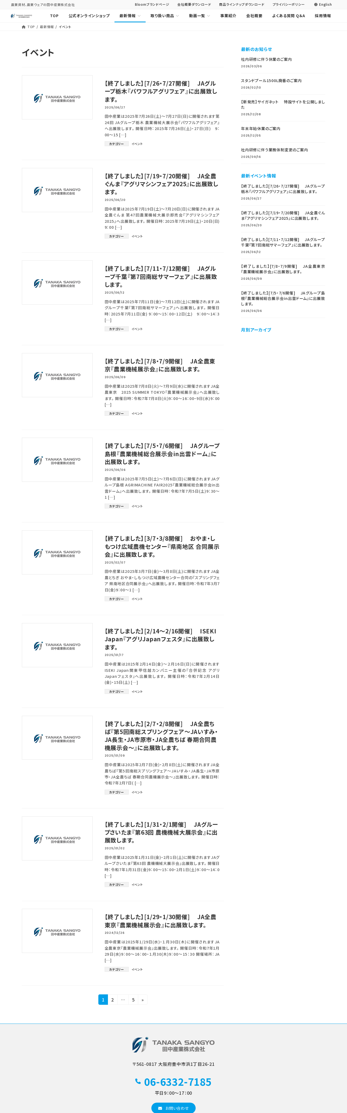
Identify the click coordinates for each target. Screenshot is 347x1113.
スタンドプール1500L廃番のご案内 (271, 80)
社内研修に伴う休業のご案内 (266, 59)
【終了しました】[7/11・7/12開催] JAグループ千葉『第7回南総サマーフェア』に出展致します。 (161, 276)
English (323, 4)
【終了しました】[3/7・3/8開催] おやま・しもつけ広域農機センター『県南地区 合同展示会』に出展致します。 (160, 546)
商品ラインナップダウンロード (241, 4)
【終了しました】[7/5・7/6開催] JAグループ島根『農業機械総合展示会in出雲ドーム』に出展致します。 (161, 453)
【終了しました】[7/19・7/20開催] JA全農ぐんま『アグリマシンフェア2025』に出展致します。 (162, 184)
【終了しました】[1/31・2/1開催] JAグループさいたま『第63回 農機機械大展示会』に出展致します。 (162, 832)
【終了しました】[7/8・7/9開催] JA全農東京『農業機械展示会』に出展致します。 (160, 365)
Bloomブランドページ (152, 4)
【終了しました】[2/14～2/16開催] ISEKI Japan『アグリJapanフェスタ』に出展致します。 (161, 639)
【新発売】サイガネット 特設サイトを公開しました (283, 104)
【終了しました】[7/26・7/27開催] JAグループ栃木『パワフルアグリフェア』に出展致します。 (161, 91)
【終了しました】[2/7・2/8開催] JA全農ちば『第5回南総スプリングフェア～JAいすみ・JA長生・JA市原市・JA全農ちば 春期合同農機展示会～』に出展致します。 (162, 736)
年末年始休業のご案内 (261, 128)
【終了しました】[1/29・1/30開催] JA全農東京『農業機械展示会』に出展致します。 (161, 921)
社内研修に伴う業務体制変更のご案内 (274, 150)
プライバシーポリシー (289, 4)
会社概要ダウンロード (194, 4)
